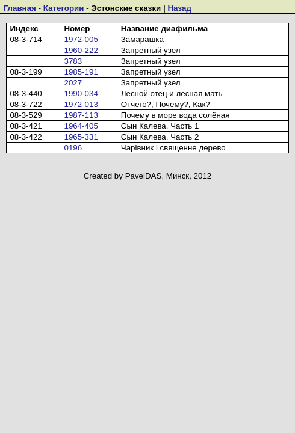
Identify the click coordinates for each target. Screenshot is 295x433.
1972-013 (81, 104)
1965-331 (81, 136)
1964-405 (81, 126)
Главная (20, 8)
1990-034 (81, 93)
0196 (73, 147)
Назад (179, 8)
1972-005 (81, 39)
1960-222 (81, 50)
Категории (63, 8)
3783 (73, 61)
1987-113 (81, 115)
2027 (73, 82)
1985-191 (81, 71)
